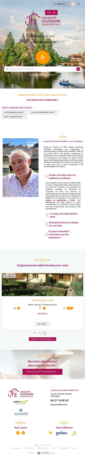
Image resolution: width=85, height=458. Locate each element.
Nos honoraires (17, 448)
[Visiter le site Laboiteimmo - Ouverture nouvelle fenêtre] (46, 453)
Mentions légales (43, 448)
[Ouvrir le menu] (51, 12)
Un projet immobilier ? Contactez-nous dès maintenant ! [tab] (59, 234)
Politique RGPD (64, 448)
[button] (44, 333)
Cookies (75, 448)
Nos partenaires (29, 448)
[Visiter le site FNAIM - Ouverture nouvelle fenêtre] (51, 432)
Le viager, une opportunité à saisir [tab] (63, 215)
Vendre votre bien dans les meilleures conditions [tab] (62, 176)
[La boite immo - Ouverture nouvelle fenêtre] (75, 433)
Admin (54, 448)
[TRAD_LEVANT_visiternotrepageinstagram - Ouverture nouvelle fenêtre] (23, 433)
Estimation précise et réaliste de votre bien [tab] (63, 224)
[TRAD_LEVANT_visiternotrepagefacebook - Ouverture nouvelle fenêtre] (18, 433)
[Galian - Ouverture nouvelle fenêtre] (61, 433)
